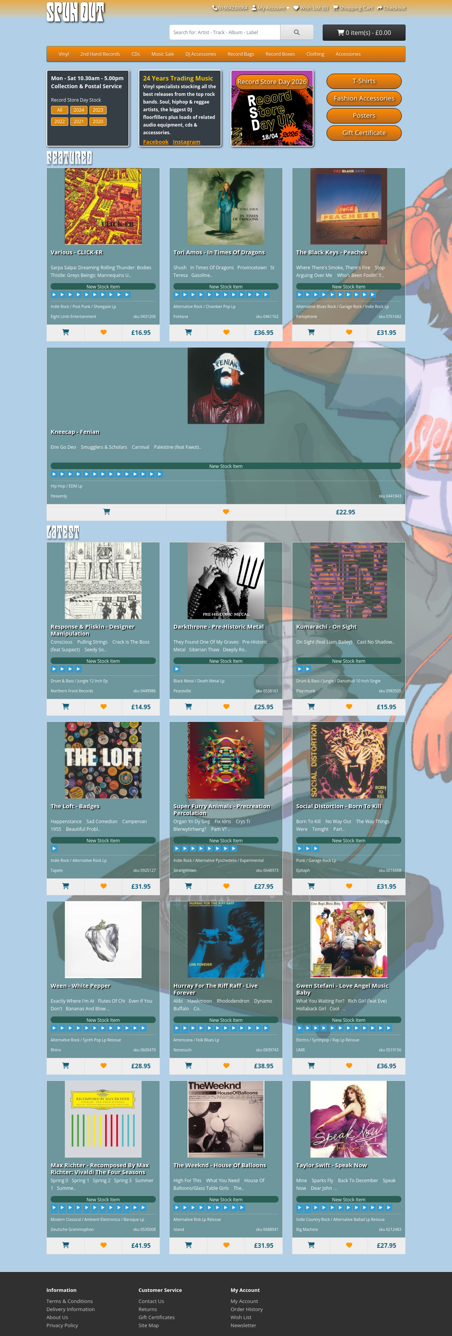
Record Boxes (280, 54)
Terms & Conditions (69, 1301)
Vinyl (64, 54)
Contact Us (151, 1301)
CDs (136, 54)
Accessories (348, 54)
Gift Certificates (157, 1317)
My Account (244, 1301)
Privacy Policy (62, 1325)
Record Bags (241, 54)
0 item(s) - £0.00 (364, 32)
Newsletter (243, 1325)
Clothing (315, 54)
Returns (148, 1309)
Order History (247, 1309)
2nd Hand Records (100, 54)
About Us (57, 1317)
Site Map (149, 1325)
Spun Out (75, 15)
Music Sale (163, 54)
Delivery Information (70, 1309)
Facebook (156, 141)
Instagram (186, 141)
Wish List (241, 1317)
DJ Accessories (200, 54)
